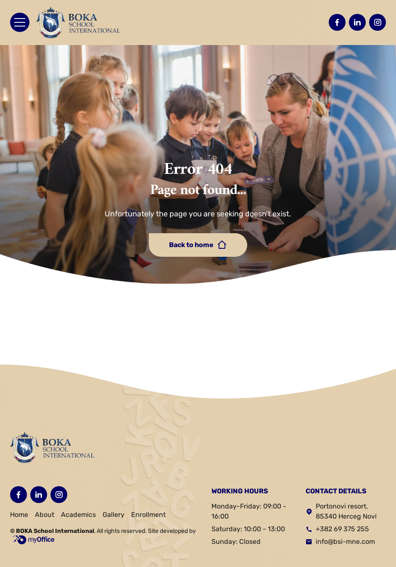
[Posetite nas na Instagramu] (377, 22)
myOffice (34, 539)
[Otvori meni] (19, 22)
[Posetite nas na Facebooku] (337, 22)
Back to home (198, 245)
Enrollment (148, 515)
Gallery (113, 515)
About (44, 515)
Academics (78, 515)
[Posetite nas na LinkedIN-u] (357, 22)
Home (19, 515)
